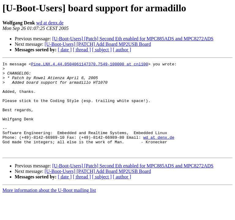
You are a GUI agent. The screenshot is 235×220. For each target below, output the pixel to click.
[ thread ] (82, 49)
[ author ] (122, 49)
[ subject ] (102, 49)
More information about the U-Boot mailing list (49, 208)
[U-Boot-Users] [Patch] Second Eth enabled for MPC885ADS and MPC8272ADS (133, 38)
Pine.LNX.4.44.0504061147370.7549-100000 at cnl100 (89, 65)
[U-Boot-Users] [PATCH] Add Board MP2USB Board (98, 44)
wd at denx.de (49, 22)
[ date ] (65, 49)
